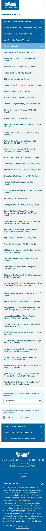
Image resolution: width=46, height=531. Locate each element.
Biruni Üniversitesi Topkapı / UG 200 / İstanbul (20, 111)
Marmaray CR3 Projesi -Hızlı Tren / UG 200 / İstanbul (22, 334)
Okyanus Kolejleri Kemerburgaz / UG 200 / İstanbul (23, 192)
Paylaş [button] (24, 417)
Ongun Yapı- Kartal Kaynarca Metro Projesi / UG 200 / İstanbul (20, 358)
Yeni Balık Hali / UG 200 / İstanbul (19, 98)
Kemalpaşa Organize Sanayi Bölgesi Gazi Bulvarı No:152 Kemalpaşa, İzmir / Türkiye (23, 465)
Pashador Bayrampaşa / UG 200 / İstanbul (22, 104)
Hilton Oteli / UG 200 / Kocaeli (17, 73)
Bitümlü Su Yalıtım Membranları (18, 21)
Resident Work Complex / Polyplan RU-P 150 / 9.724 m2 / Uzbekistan (22, 383)
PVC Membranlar (11, 46)
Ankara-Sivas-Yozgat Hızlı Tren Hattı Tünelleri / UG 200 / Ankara (20, 142)
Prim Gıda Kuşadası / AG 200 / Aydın (20, 244)
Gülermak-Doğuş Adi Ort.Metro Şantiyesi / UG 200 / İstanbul (23, 276)
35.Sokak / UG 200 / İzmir (15, 199)
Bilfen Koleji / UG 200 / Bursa (17, 91)
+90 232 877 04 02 (36, 460)
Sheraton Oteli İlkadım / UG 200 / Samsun (23, 176)
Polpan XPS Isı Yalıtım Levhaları (18, 433)
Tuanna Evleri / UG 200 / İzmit (17, 118)
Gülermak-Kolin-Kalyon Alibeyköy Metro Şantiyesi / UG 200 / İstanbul (22, 284)
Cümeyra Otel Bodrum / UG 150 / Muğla (21, 205)
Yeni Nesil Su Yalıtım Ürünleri (16, 40)
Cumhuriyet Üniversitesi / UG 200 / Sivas (22, 164)
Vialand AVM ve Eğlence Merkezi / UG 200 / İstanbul (22, 125)
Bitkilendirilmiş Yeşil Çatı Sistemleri (19, 439)
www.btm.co (7, 460)
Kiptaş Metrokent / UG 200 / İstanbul (20, 67)
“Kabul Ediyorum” (33, 495)
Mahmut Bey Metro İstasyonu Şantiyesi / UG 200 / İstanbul (22, 325)
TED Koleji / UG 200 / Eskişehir (17, 79)
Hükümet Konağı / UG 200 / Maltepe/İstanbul (20, 60)
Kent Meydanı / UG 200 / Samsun (19, 52)
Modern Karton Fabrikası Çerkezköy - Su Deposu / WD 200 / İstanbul (22, 222)
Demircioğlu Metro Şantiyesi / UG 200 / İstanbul (21, 259)
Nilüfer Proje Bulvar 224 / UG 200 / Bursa (22, 170)
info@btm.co (20, 460)
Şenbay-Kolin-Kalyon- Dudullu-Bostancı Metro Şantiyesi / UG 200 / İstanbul (21, 375)
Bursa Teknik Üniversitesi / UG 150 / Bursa (22, 85)
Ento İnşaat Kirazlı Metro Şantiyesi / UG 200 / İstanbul (21, 268)
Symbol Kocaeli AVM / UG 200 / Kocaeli (21, 157)
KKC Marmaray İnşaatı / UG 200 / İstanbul (22, 302)
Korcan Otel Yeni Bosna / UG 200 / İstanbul (19, 183)
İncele (8, 417)
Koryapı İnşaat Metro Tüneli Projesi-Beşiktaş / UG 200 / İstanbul (20, 317)
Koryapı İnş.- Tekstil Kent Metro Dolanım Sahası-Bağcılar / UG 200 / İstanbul (22, 309)
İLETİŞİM (23, 477)
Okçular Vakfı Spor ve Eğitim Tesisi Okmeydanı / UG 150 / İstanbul (19, 150)
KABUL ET (22, 526)
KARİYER (23, 474)
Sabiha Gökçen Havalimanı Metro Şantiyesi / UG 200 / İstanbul (23, 367)
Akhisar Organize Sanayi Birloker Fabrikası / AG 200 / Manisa (23, 251)
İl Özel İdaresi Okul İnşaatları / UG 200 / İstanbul (21, 134)
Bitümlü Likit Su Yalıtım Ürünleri (18, 34)
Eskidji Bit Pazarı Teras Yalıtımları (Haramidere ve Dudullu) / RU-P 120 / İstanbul (20, 213)
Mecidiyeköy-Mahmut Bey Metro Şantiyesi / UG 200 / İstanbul (22, 342)
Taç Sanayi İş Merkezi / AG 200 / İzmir (20, 238)
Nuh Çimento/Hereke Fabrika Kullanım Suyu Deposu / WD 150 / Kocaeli (21, 231)
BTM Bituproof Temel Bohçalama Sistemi (22, 28)
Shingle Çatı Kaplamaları (15, 426)
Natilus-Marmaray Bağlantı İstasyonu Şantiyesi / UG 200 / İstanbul (20, 350)
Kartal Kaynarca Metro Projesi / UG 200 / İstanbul (22, 294)
